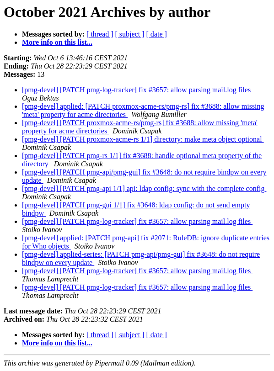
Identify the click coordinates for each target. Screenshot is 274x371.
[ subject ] (130, 34)
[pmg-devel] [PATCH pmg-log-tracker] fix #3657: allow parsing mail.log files (137, 90)
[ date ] (156, 34)
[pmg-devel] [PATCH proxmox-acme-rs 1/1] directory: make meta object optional (143, 139)
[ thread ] (99, 34)
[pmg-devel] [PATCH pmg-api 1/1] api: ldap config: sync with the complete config (144, 188)
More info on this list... (57, 42)
